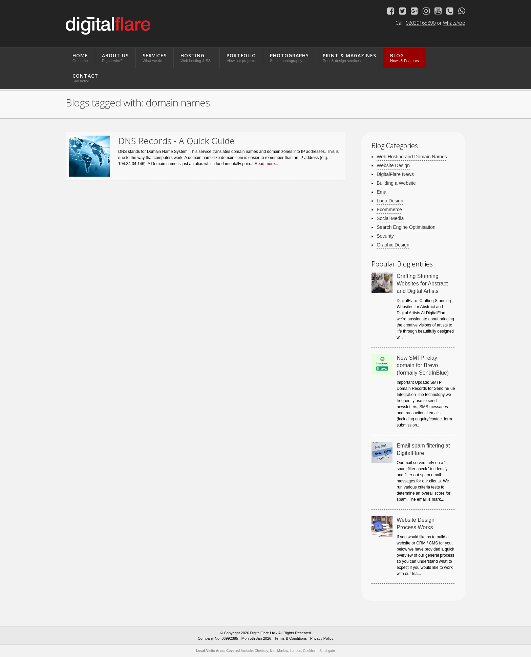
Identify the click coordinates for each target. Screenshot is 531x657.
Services (155, 57)
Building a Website (396, 183)
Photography (289, 57)
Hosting (196, 57)
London (295, 651)
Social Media (390, 218)
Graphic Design (393, 244)
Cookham (310, 651)
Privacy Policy (321, 638)
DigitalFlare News (395, 174)
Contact (85, 78)
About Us (115, 57)
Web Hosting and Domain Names (412, 156)
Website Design (393, 165)
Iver (272, 651)
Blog (404, 57)
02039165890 (421, 23)
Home (80, 57)
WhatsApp (454, 23)
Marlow (282, 651)
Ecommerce (389, 209)
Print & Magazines (349, 57)
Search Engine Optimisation (406, 227)
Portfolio (241, 57)
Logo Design (390, 200)
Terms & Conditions (291, 638)
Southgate (327, 651)
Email (382, 192)
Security (385, 236)
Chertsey (261, 651)
